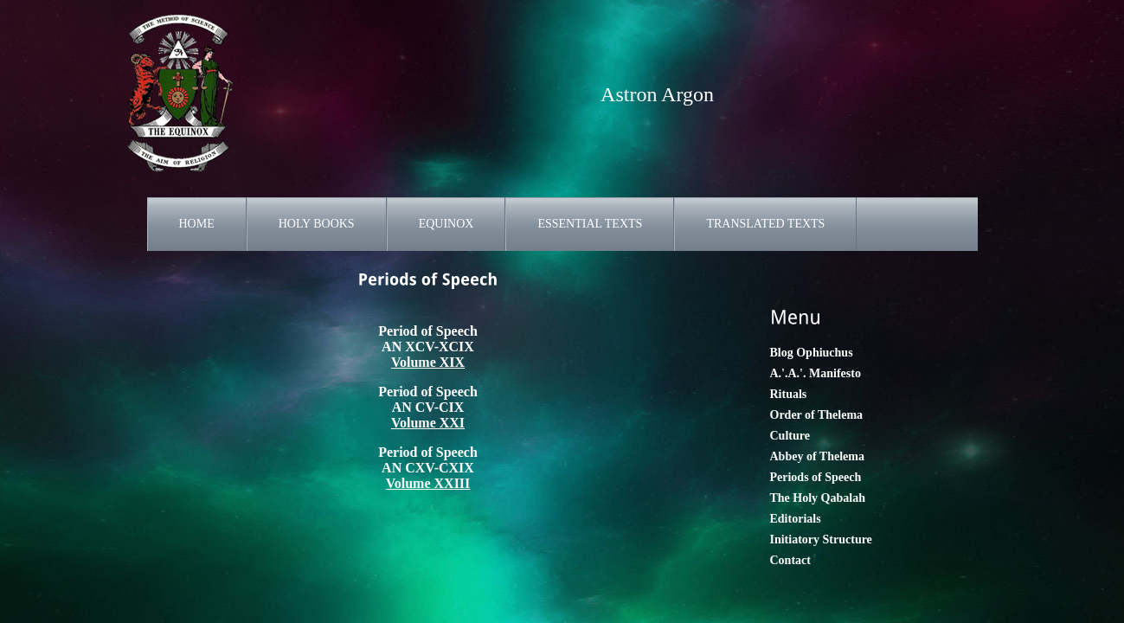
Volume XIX (428, 362)
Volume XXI (428, 422)
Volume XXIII (428, 483)
